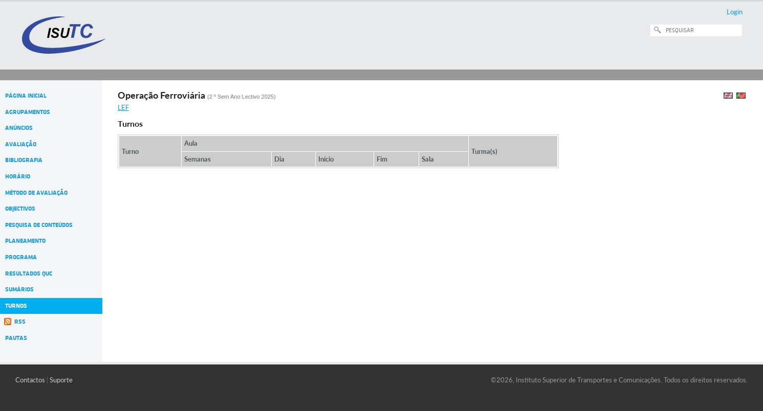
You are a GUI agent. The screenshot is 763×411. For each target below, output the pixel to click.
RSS (20, 321)
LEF (123, 107)
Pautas (16, 337)
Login (735, 12)
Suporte (61, 380)
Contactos (30, 380)
